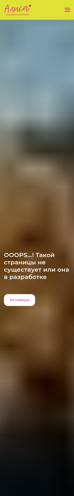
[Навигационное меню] (67, 10)
